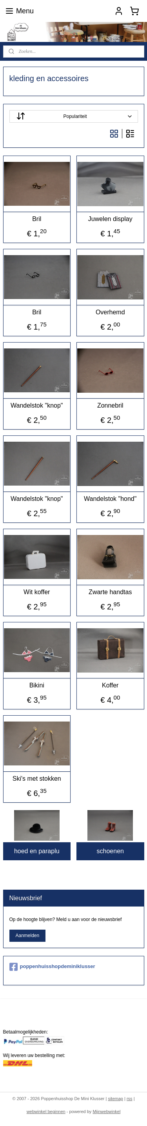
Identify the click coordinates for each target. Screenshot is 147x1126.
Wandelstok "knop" (37, 405)
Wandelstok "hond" (110, 498)
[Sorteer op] (74, 116)
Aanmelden (27, 935)
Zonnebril (110, 405)
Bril (36, 219)
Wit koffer (37, 592)
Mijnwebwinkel (106, 1111)
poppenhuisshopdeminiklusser (52, 967)
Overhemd (110, 312)
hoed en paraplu (37, 851)
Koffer (110, 685)
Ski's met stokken (37, 778)
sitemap (115, 1098)
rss (129, 1098)
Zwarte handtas (110, 592)
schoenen (110, 851)
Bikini (36, 685)
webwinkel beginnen (46, 1111)
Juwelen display (110, 219)
